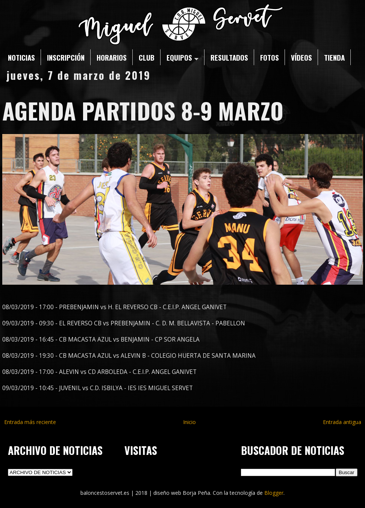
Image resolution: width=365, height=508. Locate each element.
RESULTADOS (229, 57)
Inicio (189, 422)
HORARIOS (112, 57)
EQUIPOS (182, 57)
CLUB (146, 57)
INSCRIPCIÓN (66, 57)
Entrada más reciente (30, 422)
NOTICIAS (21, 57)
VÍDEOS (301, 57)
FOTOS (269, 57)
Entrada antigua (342, 422)
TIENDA (334, 57)
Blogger (273, 492)
